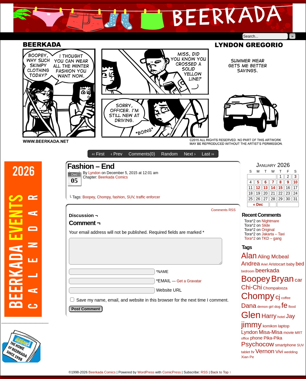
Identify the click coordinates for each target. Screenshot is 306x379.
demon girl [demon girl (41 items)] (265, 306)
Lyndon (94, 173)
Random (169, 153)
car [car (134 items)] (298, 280)
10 (295, 182)
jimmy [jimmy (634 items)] (251, 324)
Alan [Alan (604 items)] (249, 255)
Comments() (142, 153)
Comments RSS (223, 210)
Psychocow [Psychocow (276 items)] (257, 344)
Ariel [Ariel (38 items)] (264, 264)
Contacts (70, 36)
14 (273, 188)
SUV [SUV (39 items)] (300, 345)
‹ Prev (116, 153)
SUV (130, 197)
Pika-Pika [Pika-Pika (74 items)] (273, 337)
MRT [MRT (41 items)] (298, 333)
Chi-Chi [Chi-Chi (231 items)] (251, 287)
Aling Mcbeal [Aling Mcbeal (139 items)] (273, 256)
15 (280, 188)
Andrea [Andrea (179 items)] (250, 263)
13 (265, 188)
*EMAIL (179, 280)
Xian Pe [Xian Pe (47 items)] (247, 357)
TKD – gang (271, 238)
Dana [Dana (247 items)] (248, 305)
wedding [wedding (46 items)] (291, 352)
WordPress (145, 372)
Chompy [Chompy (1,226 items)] (258, 296)
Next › (189, 153)
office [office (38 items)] (245, 338)
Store (46, 36)
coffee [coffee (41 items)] (285, 298)
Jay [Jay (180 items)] (290, 316)
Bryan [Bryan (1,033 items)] (282, 279)
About (27, 36)
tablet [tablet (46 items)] (245, 352)
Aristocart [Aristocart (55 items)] (277, 264)
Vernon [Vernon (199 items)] (265, 351)
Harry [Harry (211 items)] (268, 315)
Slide (266, 225)
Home (9, 36)
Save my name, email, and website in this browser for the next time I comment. (152, 300)
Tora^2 (250, 238)
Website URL (169, 290)
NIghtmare (270, 221)
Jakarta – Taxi (273, 234)
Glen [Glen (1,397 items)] (251, 315)
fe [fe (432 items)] (284, 305)
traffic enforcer (148, 197)
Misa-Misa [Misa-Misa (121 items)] (271, 332)
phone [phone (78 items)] (256, 337)
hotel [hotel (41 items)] (281, 317)
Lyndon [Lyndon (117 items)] (249, 332)
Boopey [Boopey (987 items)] (255, 279)
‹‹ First (98, 153)
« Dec (258, 204)
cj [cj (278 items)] (277, 296)
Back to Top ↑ (221, 372)
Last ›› (208, 153)
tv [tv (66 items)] (253, 351)
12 (258, 188)
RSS (204, 372)
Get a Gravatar (189, 281)
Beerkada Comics (153, 17)
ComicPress (171, 372)
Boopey (89, 197)
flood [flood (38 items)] (292, 306)
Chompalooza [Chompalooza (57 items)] (275, 288)
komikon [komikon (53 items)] (270, 326)
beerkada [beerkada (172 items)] (267, 270)
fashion (119, 197)
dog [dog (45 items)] (277, 306)
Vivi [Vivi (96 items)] (279, 351)
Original (268, 230)
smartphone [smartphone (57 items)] (285, 345)
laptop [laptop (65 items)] (283, 326)
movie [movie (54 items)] (289, 332)
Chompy (104, 197)
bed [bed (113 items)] (300, 263)
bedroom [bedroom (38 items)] (247, 271)
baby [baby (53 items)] (290, 264)
